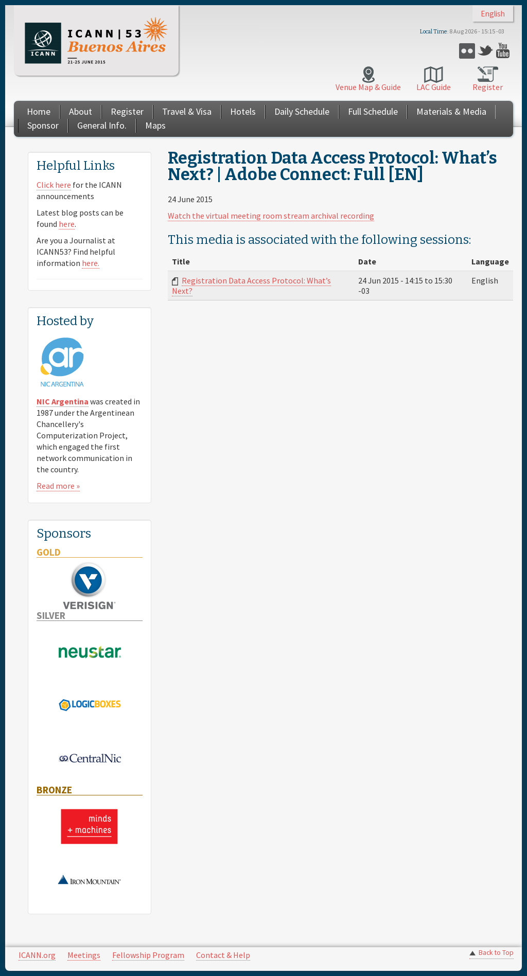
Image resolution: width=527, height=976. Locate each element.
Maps (155, 125)
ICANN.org (37, 955)
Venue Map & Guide (368, 87)
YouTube (504, 51)
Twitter (486, 51)
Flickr (467, 51)
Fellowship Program (148, 955)
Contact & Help (223, 955)
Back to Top (496, 952)
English (493, 14)
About (80, 111)
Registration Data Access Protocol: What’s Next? (251, 285)
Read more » (58, 486)
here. (90, 263)
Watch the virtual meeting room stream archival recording (271, 215)
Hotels (243, 111)
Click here (54, 185)
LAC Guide (433, 87)
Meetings (83, 955)
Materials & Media (451, 111)
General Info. (102, 125)
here (67, 224)
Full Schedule (373, 111)
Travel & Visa (187, 111)
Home (38, 111)
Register (487, 87)
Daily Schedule (301, 111)
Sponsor (43, 125)
